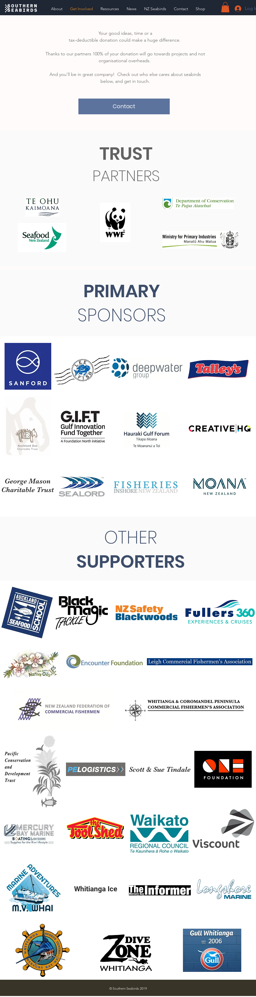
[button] (110, 8)
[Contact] (124, 106)
